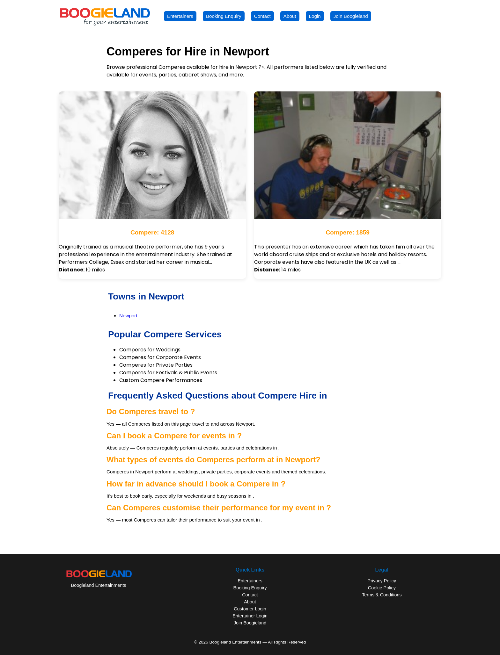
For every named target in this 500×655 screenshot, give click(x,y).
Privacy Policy (382, 580)
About (289, 16)
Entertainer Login (250, 615)
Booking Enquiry (223, 16)
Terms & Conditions (382, 594)
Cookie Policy (382, 587)
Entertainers (180, 16)
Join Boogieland (351, 16)
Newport (128, 315)
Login (315, 16)
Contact (262, 16)
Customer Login (250, 608)
